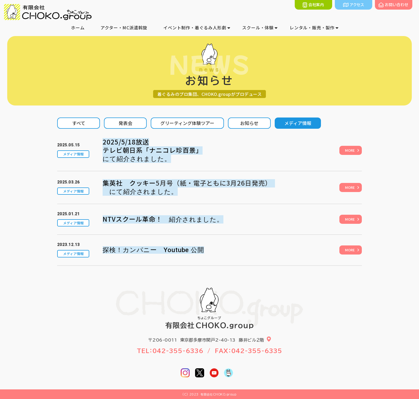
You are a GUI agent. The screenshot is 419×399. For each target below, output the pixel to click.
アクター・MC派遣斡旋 (123, 27)
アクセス (357, 5)
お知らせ (249, 123)
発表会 (125, 123)
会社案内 (316, 5)
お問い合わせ (396, 5)
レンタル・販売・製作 (312, 27)
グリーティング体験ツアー (187, 123)
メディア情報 (297, 123)
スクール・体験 (258, 27)
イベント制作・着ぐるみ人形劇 (194, 27)
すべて (78, 123)
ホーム (77, 27)
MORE (350, 150)
